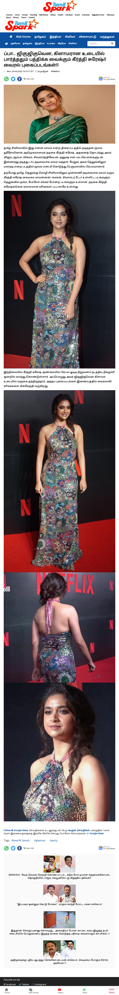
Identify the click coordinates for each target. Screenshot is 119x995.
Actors (77, 15)
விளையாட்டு (87, 37)
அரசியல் (15, 43)
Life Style (69, 15)
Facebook (10, 984)
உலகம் (51, 43)
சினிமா (70, 37)
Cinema (9, 15)
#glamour (39, 840)
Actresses (86, 15)
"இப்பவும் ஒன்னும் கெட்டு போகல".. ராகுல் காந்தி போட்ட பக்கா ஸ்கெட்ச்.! (59, 904)
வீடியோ (62, 43)
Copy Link (29, 79)
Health (60, 15)
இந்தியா (55, 37)
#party (53, 840)
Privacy (16, 17)
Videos (52, 15)
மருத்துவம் (107, 37)
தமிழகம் (40, 37)
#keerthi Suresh (20, 840)
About (8, 17)
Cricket (24, 15)
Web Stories (43, 15)
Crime (17, 15)
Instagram (39, 984)
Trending (33, 15)
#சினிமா (55, 71)
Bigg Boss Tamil (98, 15)
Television (110, 15)
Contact (32, 17)
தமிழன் (44, 71)
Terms (23, 17)
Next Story (111, 990)
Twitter (24, 984)
